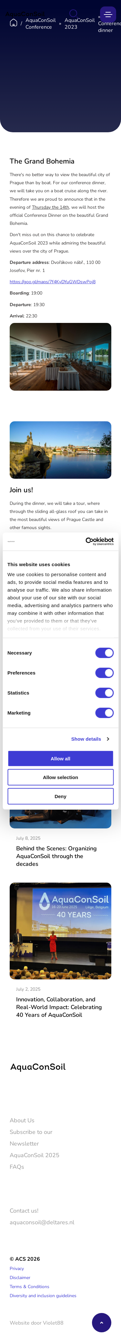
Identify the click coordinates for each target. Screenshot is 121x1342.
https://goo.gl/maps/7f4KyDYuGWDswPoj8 (53, 281)
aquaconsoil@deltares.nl (42, 1222)
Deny (60, 796)
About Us (22, 1120)
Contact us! (24, 1210)
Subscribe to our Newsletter (31, 1137)
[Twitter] (14, 1093)
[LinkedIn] (32, 1093)
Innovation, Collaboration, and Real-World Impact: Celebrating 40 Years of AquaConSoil (59, 1006)
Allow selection (60, 777)
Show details (86, 739)
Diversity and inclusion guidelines (43, 1295)
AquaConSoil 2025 (34, 1155)
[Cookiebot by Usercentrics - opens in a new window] (86, 541)
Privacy (17, 1268)
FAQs (17, 1166)
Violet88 (53, 1322)
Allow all (60, 758)
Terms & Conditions (29, 1286)
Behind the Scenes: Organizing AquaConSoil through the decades (56, 855)
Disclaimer (20, 1277)
